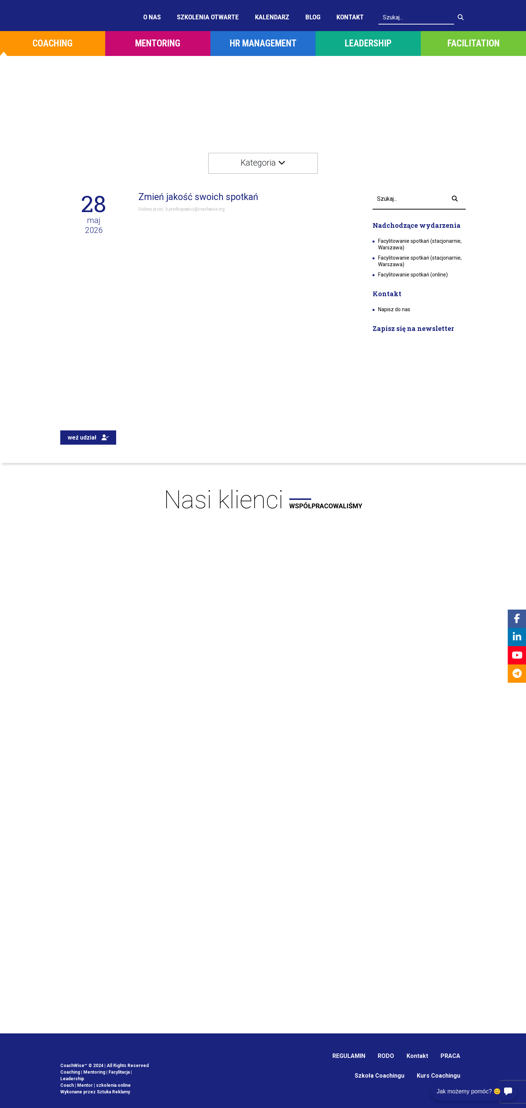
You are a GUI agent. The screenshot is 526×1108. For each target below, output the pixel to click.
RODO (386, 1055)
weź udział (88, 437)
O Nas (152, 17)
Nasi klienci (263, 500)
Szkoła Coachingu (379, 1075)
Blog (312, 17)
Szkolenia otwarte (208, 17)
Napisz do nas (394, 309)
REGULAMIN (348, 1055)
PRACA (450, 1055)
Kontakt (350, 17)
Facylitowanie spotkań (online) (413, 275)
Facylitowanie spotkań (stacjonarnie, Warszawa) (420, 244)
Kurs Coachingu (438, 1075)
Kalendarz (272, 17)
